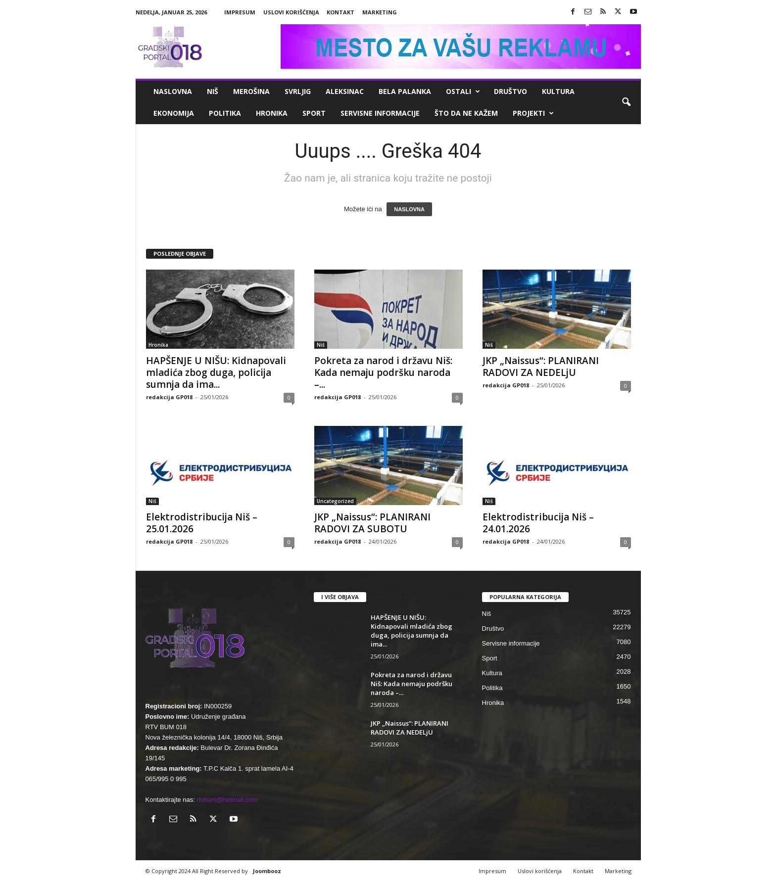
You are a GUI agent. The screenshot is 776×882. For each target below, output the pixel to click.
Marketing (379, 12)
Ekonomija (173, 113)
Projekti (533, 113)
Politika (225, 113)
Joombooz (267, 871)
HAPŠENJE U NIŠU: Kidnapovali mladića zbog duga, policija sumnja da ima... (216, 372)
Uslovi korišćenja (291, 12)
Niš (212, 91)
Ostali (463, 91)
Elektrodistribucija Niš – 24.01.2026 (538, 523)
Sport (314, 113)
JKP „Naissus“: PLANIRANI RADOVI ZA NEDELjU (541, 366)
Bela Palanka (405, 91)
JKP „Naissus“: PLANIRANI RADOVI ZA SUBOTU (372, 523)
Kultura (558, 91)
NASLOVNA (409, 209)
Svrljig (298, 91)
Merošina (251, 91)
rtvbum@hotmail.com (227, 799)
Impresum (239, 12)
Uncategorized (335, 501)
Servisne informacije (380, 113)
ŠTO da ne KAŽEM (466, 113)
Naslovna (172, 91)
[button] (626, 102)
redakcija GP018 (169, 397)
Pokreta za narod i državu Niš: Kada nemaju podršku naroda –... (383, 372)
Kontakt (340, 12)
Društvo (510, 91)
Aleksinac (345, 91)
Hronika (272, 113)
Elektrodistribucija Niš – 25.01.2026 (201, 523)
